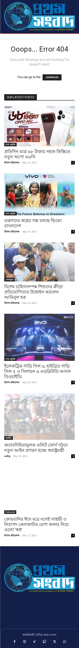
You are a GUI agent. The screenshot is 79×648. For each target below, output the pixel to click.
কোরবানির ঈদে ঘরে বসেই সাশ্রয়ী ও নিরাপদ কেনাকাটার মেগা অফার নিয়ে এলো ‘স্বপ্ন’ (36, 524)
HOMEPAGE (52, 77)
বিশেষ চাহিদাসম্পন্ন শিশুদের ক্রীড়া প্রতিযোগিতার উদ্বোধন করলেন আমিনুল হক (33, 292)
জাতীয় (8, 437)
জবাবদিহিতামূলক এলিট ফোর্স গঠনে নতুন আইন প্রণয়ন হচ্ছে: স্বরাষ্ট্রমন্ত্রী (36, 448)
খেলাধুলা (9, 279)
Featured (10, 512)
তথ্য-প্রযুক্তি (10, 144)
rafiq (7, 456)
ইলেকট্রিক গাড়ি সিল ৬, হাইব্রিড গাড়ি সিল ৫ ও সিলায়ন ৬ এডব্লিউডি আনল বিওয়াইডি (37, 371)
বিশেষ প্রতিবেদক (11, 162)
